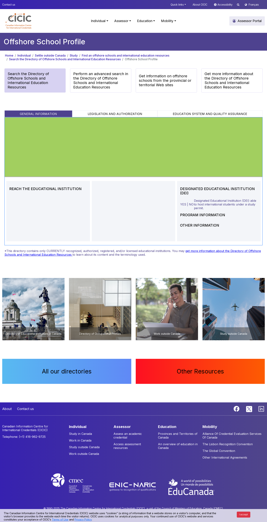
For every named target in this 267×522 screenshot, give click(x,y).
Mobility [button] (167, 21)
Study (74, 55)
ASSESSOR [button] (122, 426)
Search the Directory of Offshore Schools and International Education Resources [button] (28, 80)
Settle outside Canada (50, 55)
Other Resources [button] (200, 371)
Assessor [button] (121, 21)
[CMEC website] (77, 486)
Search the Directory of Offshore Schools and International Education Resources (65, 59)
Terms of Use (60, 519)
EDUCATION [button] (167, 426)
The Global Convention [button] (218, 451)
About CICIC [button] (200, 4)
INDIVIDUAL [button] (77, 426)
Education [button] (144, 21)
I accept (243, 514)
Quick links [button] (177, 4)
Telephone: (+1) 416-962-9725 (24, 437)
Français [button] (254, 4)
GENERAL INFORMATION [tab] (38, 114)
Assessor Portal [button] (250, 21)
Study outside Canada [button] (84, 447)
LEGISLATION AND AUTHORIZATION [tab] (115, 114)
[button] (18, 21)
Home (9, 55)
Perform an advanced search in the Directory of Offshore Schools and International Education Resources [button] (100, 80)
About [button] (7, 409)
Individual (24, 55)
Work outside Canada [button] (84, 454)
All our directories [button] (67, 371)
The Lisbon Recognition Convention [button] (227, 444)
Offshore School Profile (141, 59)
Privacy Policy (83, 519)
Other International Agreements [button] (224, 457)
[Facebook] (237, 408)
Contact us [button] (8, 4)
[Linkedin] (261, 408)
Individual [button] (98, 21)
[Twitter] (249, 408)
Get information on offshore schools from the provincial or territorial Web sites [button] (165, 80)
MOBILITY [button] (209, 426)
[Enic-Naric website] (133, 486)
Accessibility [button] (225, 4)
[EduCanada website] (191, 486)
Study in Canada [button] (80, 434)
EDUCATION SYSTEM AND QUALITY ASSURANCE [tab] (210, 114)
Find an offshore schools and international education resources (125, 55)
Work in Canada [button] (80, 440)
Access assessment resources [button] (127, 446)
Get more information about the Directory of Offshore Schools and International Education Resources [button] (229, 80)
